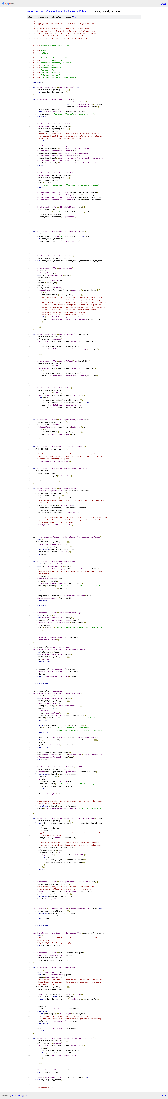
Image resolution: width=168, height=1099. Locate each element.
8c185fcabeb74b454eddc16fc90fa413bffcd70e (63, 11)
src (37, 11)
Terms (26, 1095)
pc (92, 11)
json (164, 1095)
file (75, 17)
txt (158, 1095)
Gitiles (14, 1095)
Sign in (163, 4)
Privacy (20, 1095)
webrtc (30, 11)
